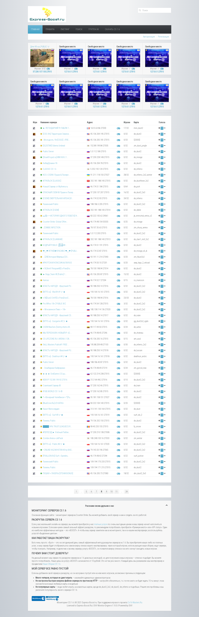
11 (116, 491)
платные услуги (100, 524)
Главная (35, 29)
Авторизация (149, 36)
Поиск (79, 29)
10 (111, 491)
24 (126, 491)
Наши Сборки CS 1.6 (51, 564)
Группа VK (93, 29)
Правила (50, 29)
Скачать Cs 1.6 (112, 29)
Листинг (65, 29)
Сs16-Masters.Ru (135, 602)
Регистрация (163, 36)
